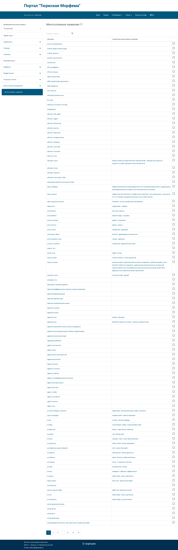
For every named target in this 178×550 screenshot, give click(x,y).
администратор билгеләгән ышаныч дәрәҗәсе (64, 326)
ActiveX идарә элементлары (57, 48)
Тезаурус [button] (22, 48)
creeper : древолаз (118, 239)
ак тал (49, 495)
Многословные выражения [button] (22, 86)
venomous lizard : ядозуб (120, 275)
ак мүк (49, 471)
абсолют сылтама (53, 147)
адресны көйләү (53, 373)
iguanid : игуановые (119, 220)
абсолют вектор (52, 128)
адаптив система (53, 308)
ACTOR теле (51, 62)
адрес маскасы (52, 364)
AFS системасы (52, 72)
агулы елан (51, 253)
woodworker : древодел (120, 229)
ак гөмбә (50, 434)
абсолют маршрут (53, 142)
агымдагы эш (52, 280)
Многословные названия (13, 92)
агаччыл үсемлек (53, 244)
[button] (117, 15)
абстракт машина (53, 173)
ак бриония (51, 429)
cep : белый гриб (118, 434)
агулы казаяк (52, 258)
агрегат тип (51, 248)
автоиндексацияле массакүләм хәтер (60, 182)
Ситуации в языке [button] (22, 79)
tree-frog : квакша (118, 211)
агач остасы (51, 229)
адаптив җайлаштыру (55, 298)
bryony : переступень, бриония (122, 429)
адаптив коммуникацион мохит (58, 303)
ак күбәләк (51, 457)
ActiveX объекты (53, 53)
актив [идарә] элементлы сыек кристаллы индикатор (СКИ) (68, 523)
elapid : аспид (117, 253)
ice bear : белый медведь (121, 420)
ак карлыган (51, 443)
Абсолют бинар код (54, 123)
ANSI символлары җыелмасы (57, 81)
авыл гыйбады (52, 187)
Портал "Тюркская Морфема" (52, 5)
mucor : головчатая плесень (122, 462)
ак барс (50, 425)
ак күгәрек (51, 462)
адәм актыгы (52, 317)
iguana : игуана (117, 225)
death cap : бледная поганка (122, 490)
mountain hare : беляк (119, 467)
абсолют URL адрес (54, 114)
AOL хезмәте (51, 91)
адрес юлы (51, 406)
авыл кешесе (52, 194)
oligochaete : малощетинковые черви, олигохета (129, 411)
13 (73, 532)
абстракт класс (52, 168)
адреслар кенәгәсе (54, 359)
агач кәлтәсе (51, 225)
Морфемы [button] (22, 67)
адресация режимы (54, 341)
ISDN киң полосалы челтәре (57, 105)
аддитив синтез (52, 312)
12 (67, 532)
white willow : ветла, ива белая (122, 476)
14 (78, 532)
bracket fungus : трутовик (121, 215)
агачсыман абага (53, 234)
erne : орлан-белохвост (120, 448)
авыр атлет (51, 206)
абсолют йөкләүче (54, 133)
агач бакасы (51, 211)
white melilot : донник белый (122, 499)
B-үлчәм (50, 100)
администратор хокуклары (56, 336)
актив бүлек (51, 509)
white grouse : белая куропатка (122, 453)
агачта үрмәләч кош (54, 239)
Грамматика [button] (22, 42)
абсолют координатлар (55, 137)
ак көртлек (51, 453)
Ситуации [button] (22, 54)
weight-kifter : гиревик (119, 206)
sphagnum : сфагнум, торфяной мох (124, 471)
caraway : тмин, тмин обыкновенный (125, 439)
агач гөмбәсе (51, 215)
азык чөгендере (52, 415)
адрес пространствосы (55, 383)
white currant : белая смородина (123, 443)
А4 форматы (51, 109)
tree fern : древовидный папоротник (124, 234)
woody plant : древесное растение (124, 244)
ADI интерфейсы (53, 67)
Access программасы (54, 44)
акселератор (51, 485)
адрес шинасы (52, 401)
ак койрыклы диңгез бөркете (57, 448)
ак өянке (50, 476)
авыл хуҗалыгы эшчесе (55, 201)
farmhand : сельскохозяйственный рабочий (127, 201)
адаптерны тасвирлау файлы (57, 284)
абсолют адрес (52, 119)
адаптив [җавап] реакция (56, 294)
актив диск (51, 513)
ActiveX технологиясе (54, 58)
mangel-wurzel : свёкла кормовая (123, 415)
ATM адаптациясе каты (55, 95)
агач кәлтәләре (52, 220)
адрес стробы (52, 392)
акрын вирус (51, 481)
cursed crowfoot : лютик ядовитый (124, 258)
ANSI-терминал (52, 86)
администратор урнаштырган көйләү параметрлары (66, 331)
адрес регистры (52, 387)
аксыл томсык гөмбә (54, 490)
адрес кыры (51, 350)
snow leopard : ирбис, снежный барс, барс (126, 425)
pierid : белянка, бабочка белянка (123, 457)
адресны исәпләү (53, 369)
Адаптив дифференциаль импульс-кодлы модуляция (66, 289)
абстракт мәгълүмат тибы (56, 177)
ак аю (49, 420)
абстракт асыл (52, 161)
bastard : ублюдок (118, 317)
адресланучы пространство (57, 355)
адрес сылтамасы (53, 397)
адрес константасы (54, 345)
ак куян (50, 467)
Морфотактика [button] (22, 73)
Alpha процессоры (53, 77)
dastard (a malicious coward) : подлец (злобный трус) (130, 322)
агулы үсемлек (52, 262)
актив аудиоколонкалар (55, 504)
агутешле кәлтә (52, 275)
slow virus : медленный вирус (122, 481)
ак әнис (50, 439)
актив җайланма (53, 518)
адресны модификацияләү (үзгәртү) (60, 378)
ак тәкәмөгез (52, 499)
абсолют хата (52, 156)
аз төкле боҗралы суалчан (56, 411)
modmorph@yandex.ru (36, 548)
